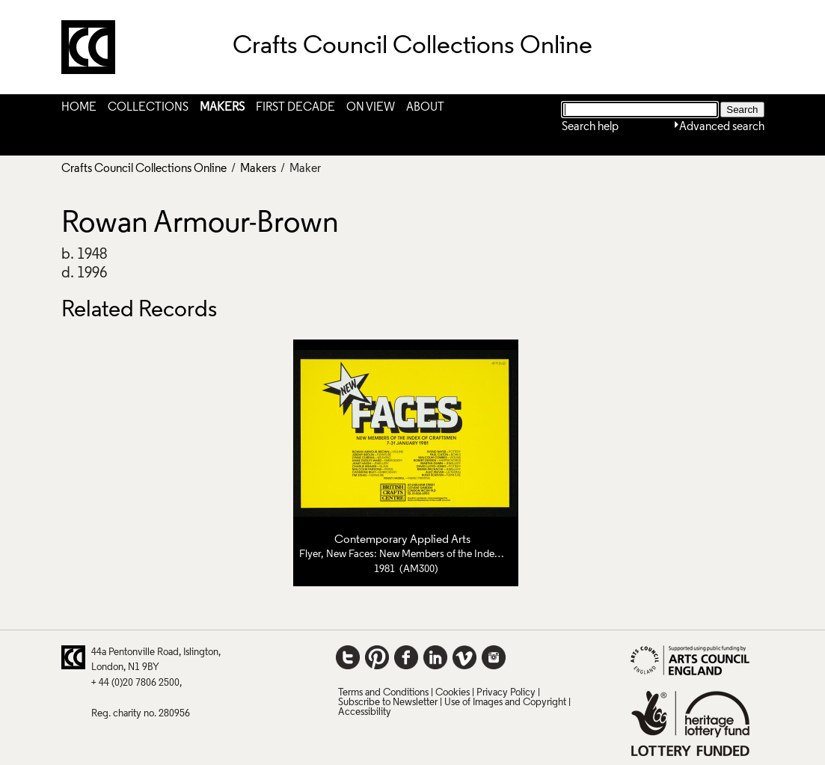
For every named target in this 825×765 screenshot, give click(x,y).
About (425, 108)
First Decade (295, 108)
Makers (222, 108)
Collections (148, 108)
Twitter (348, 657)
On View (370, 108)
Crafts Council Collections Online (144, 169)
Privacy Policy (506, 693)
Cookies (452, 693)
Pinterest (377, 657)
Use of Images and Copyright (505, 702)
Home (78, 108)
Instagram (494, 657)
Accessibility (364, 712)
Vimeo (464, 657)
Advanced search (721, 127)
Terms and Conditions (383, 693)
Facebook (406, 657)
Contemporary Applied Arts (402, 540)
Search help (590, 127)
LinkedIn (435, 657)
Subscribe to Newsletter (388, 702)
